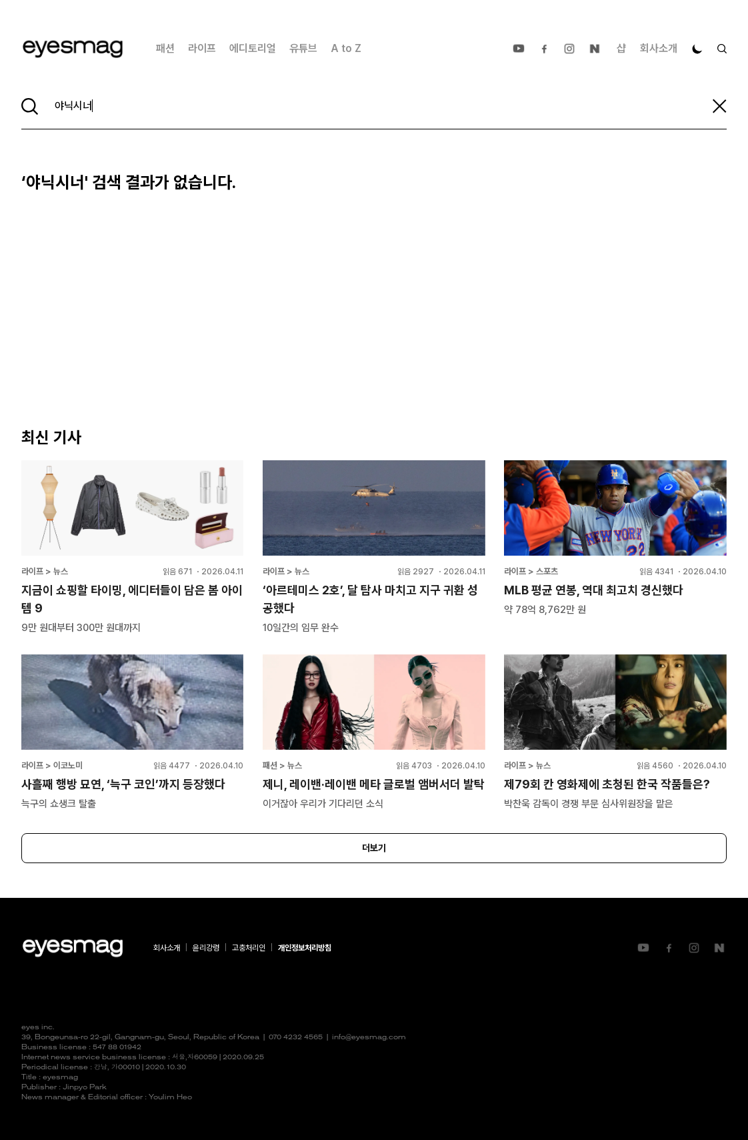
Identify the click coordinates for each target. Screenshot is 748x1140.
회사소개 (658, 48)
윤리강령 (206, 948)
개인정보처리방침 (304, 948)
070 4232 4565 (296, 1037)
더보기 (374, 847)
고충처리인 (248, 948)
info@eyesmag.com (369, 1037)
